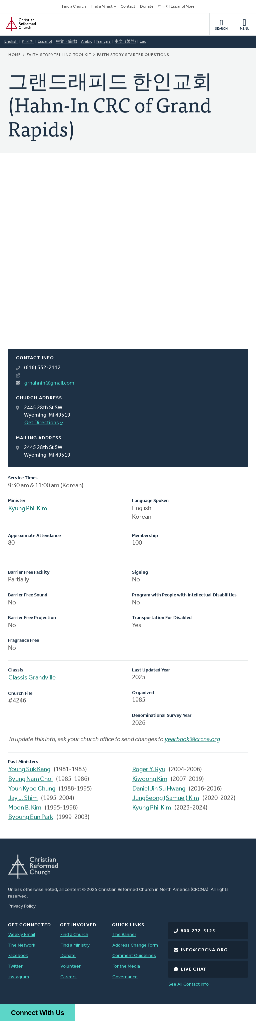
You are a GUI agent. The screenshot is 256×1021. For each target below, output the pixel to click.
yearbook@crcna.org (192, 739)
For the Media (126, 966)
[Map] (128, 259)
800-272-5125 (198, 931)
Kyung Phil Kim (27, 509)
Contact (128, 7)
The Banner (124, 934)
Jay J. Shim (23, 798)
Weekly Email (21, 934)
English (11, 42)
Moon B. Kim (24, 808)
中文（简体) (66, 42)
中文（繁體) (125, 42)
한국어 (28, 42)
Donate (146, 7)
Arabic (86, 42)
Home (14, 55)
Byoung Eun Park (30, 817)
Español (45, 42)
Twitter (15, 966)
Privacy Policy (22, 906)
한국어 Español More (176, 7)
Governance (125, 977)
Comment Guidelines (134, 955)
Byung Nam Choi (30, 779)
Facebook (18, 955)
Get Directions (41, 423)
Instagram (18, 977)
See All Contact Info (188, 984)
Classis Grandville (32, 678)
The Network (21, 945)
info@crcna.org (204, 950)
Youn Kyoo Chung (31, 789)
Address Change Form (135, 945)
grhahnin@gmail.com (49, 383)
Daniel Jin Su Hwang (158, 789)
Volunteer (70, 966)
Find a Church (74, 7)
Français (103, 42)
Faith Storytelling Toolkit (59, 55)
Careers (68, 977)
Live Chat (193, 969)
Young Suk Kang (29, 770)
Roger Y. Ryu (148, 770)
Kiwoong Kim (149, 779)
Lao (143, 42)
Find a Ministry (103, 7)
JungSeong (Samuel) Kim (165, 798)
